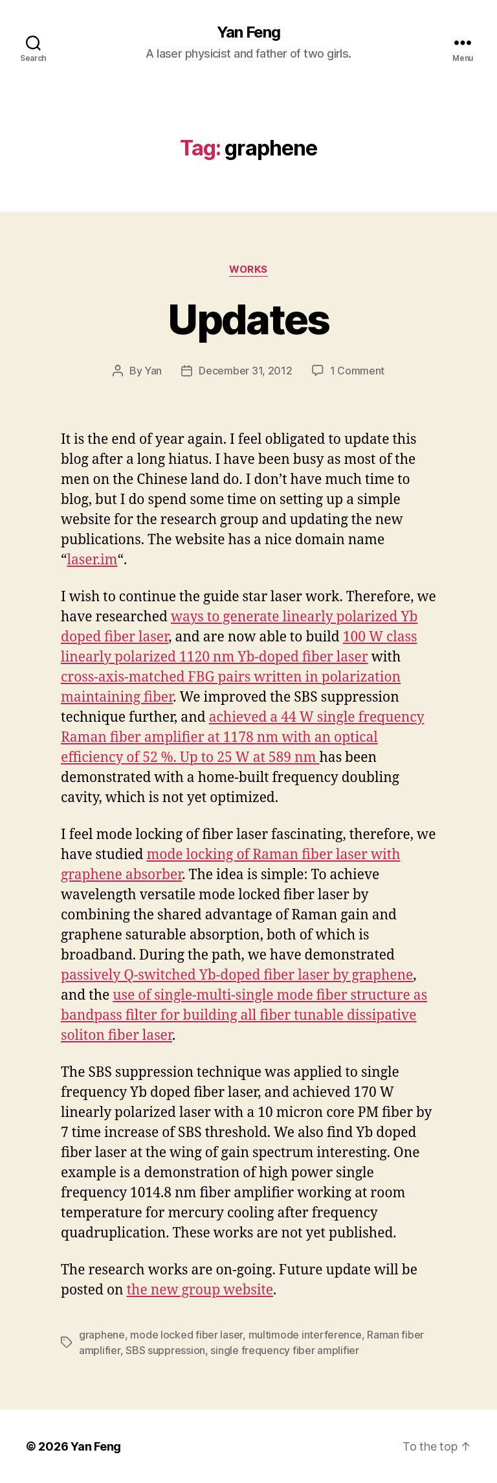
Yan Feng (248, 32)
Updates (248, 319)
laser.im (92, 560)
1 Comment (357, 370)
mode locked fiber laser (186, 1334)
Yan (153, 370)
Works (248, 269)
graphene (102, 1334)
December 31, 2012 (245, 370)
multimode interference (305, 1334)
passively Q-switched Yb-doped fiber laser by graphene (237, 975)
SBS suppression (165, 1350)
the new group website (200, 1290)
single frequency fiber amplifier (284, 1350)
